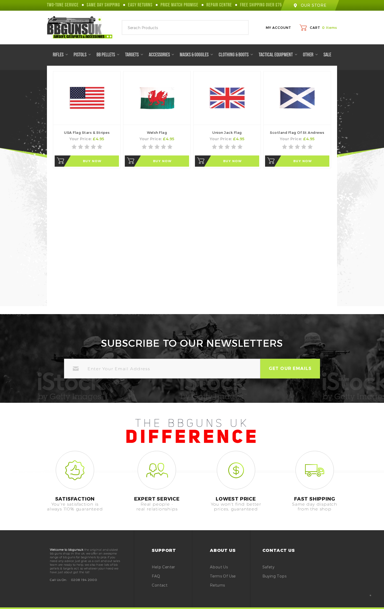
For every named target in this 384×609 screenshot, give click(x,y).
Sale (327, 55)
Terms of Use (223, 576)
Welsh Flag (157, 132)
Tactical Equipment (278, 55)
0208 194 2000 (84, 579)
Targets (134, 55)
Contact (159, 585)
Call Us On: (58, 579)
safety (268, 567)
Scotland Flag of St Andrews (297, 132)
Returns (217, 585)
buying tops (274, 576)
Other (310, 55)
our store (309, 5)
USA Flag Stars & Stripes (87, 132)
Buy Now (92, 161)
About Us (219, 567)
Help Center (163, 567)
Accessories (161, 55)
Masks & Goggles (196, 55)
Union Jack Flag (227, 132)
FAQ (156, 576)
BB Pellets (108, 55)
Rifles (60, 55)
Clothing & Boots (236, 55)
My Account (278, 27)
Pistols (82, 55)
